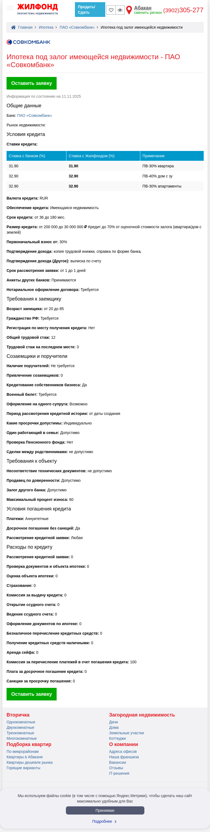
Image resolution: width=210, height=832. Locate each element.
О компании (123, 744)
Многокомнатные (22, 738)
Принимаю (104, 810)
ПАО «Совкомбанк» (34, 115)
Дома (114, 727)
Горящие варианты (23, 768)
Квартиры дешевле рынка (29, 762)
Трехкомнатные (20, 733)
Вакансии (117, 762)
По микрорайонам (23, 751)
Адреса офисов (123, 751)
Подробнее (105, 821)
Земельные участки (126, 733)
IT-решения (119, 773)
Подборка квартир (29, 744)
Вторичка (18, 715)
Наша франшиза (124, 757)
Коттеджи (117, 738)
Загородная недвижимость (142, 715)
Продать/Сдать (86, 9)
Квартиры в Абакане (25, 757)
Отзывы (116, 768)
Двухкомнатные (20, 727)
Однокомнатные (21, 722)
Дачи (113, 722)
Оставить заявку (31, 83)
